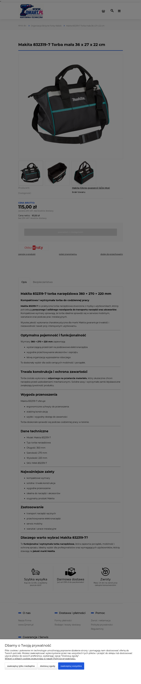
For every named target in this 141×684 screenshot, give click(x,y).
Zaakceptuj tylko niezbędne (21, 666)
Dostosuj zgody (47, 666)
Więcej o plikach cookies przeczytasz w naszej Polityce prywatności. (40, 658)
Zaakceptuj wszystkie (71, 666)
